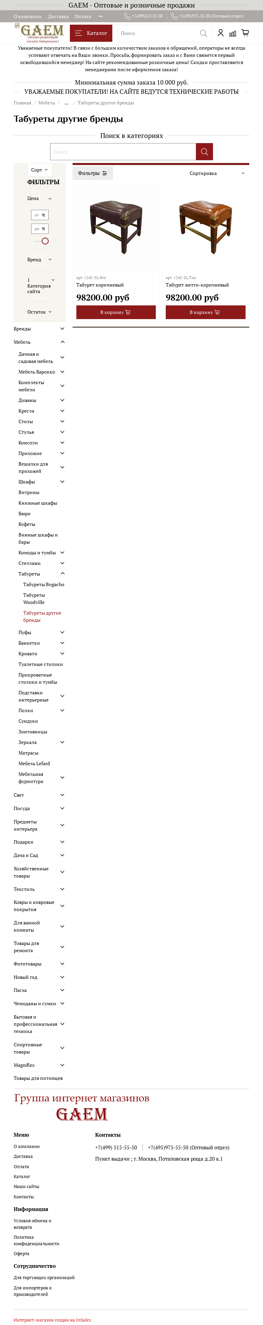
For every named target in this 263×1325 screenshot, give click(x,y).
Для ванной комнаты (27, 926)
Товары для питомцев (38, 1078)
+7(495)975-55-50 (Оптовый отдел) (207, 16)
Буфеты (26, 524)
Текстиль (24, 889)
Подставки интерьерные (33, 696)
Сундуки (28, 721)
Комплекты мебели (31, 386)
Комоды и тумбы (37, 552)
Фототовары (27, 963)
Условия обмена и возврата (32, 1224)
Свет (19, 795)
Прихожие (30, 453)
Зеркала (27, 742)
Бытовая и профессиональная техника (35, 1023)
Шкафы (26, 481)
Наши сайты (26, 1186)
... (66, 102)
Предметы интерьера (25, 825)
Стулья (26, 432)
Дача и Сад (26, 855)
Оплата (83, 16)
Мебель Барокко (36, 371)
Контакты (24, 1197)
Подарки (24, 841)
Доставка (58, 16)
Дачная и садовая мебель (35, 357)
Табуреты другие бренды (42, 616)
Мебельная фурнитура (30, 777)
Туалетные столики (40, 664)
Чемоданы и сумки (35, 1003)
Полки (25, 710)
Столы (25, 421)
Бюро (24, 513)
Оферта (21, 1254)
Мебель (46, 102)
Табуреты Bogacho (43, 584)
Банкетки (29, 643)
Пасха (20, 990)
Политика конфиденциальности (36, 1240)
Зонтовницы (32, 731)
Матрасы (28, 752)
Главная (22, 102)
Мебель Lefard (34, 763)
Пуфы (24, 632)
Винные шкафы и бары (38, 538)
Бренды (22, 328)
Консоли (28, 442)
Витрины (28, 492)
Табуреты (29, 573)
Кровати (27, 653)
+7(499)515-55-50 (143, 16)
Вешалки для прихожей (33, 467)
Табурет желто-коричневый (197, 284)
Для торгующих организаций (44, 1277)
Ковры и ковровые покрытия (34, 905)
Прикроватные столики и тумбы (37, 678)
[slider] (45, 241)
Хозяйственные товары (31, 872)
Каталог (91, 33)
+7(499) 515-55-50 (116, 1147)
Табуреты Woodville (34, 598)
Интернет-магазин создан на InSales (52, 1320)
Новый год (25, 977)
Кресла (26, 410)
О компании (28, 16)
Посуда (22, 808)
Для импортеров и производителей (33, 1291)
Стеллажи (29, 563)
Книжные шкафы (37, 503)
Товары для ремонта (26, 947)
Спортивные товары (28, 1048)
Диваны (27, 400)
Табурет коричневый (100, 284)
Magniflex (24, 1065)
